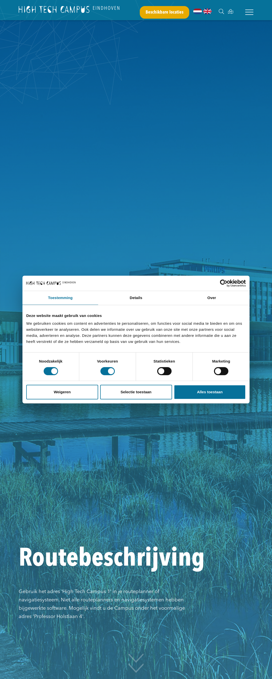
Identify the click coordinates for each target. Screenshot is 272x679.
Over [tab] (211, 298)
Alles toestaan (210, 392)
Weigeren (62, 392)
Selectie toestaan (136, 392)
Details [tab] (136, 298)
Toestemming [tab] (60, 298)
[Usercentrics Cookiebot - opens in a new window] (224, 283)
